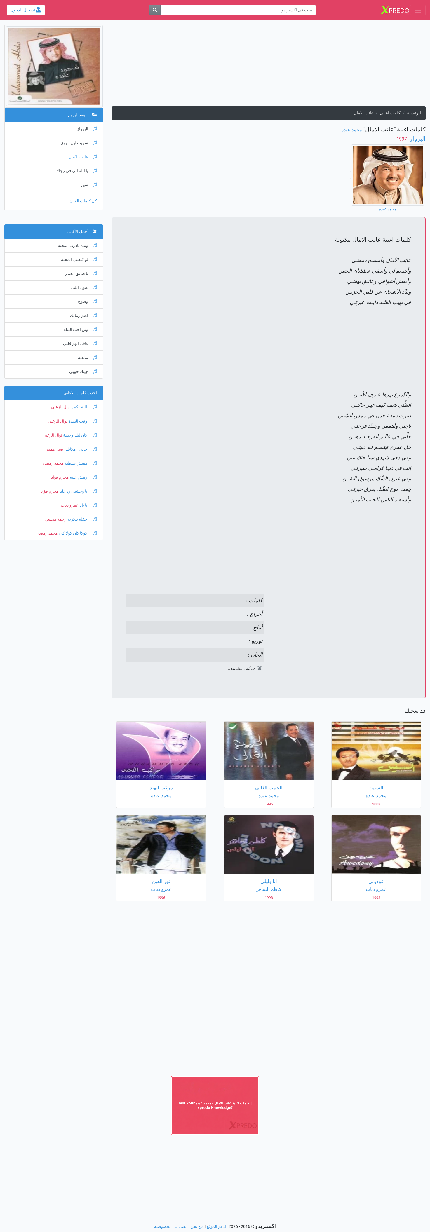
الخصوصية (163, 1226)
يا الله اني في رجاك (76, 170)
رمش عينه (83, 477)
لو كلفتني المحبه (79, 259)
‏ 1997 (402, 139)
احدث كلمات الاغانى (80, 392)
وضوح (87, 301)
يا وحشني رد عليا (78, 491)
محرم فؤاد (60, 477)
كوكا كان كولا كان (77, 533)
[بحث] (155, 10)
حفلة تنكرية (82, 519)
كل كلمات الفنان (83, 200)
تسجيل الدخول (26, 10)
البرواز (417, 138)
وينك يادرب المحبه (77, 245)
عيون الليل (84, 287)
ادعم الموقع (216, 1226)
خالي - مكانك (81, 449)
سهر (89, 184)
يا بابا (88, 505)
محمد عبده (351, 129)
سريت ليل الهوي (78, 142)
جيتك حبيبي (83, 371)
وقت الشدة (82, 421)
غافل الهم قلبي (80, 343)
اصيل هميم (55, 449)
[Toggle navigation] (418, 10)
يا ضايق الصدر (81, 273)
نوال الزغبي (61, 406)
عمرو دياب (70, 505)
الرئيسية (414, 113)
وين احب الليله (80, 329)
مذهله (87, 357)
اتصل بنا (181, 1226)
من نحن (197, 1226)
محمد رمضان (52, 463)
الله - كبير (84, 406)
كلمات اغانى (390, 113)
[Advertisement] (269, 65)
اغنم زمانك (83, 315)
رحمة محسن (56, 519)
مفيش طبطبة (80, 463)
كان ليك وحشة (79, 435)
